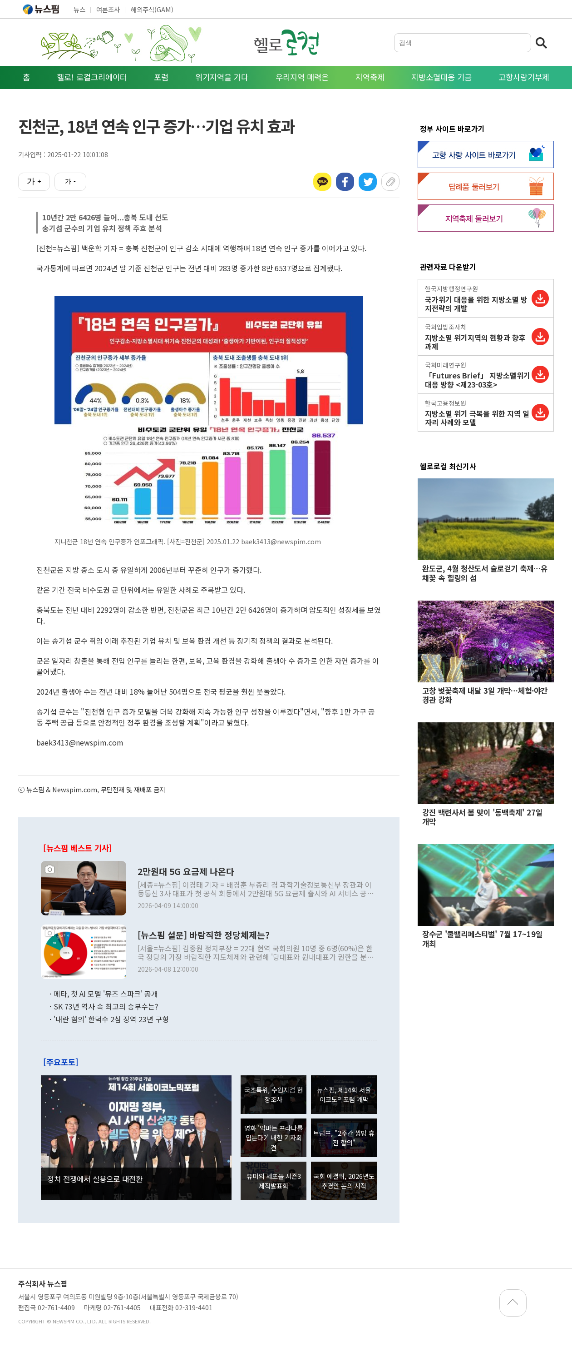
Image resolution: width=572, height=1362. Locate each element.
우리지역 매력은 (302, 77)
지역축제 (370, 77)
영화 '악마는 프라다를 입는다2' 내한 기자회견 (273, 1137)
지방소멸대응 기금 (441, 77)
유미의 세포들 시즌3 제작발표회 (274, 1181)
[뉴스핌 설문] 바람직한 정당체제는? (204, 935)
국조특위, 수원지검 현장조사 (273, 1094)
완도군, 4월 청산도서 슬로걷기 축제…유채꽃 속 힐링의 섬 (484, 573)
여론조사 (108, 9)
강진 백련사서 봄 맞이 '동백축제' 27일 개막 (482, 817)
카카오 (322, 182)
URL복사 (390, 182)
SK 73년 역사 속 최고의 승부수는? (106, 1006)
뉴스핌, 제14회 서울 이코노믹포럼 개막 (344, 1094)
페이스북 (345, 182)
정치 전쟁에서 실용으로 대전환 (95, 1179)
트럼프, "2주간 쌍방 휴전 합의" (344, 1138)
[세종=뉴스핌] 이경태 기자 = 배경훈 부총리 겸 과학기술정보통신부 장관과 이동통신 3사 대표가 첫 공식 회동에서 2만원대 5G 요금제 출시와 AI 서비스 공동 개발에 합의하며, (256, 889)
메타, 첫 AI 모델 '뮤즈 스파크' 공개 (106, 993)
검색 (542, 43)
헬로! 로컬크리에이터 (92, 77)
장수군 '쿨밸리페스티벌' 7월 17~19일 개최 (482, 939)
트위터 (368, 182)
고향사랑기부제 (523, 77)
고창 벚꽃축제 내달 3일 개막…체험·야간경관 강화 (484, 695)
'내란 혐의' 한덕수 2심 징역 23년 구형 (111, 1019)
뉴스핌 (41, 9)
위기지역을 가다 (221, 77)
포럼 (161, 77)
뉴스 (79, 9)
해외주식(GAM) (152, 9)
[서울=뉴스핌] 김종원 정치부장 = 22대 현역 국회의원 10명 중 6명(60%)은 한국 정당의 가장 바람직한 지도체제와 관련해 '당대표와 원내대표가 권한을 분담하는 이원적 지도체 (256, 952)
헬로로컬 (286, 42)
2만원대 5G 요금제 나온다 (186, 871)
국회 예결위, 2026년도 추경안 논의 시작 (344, 1181)
